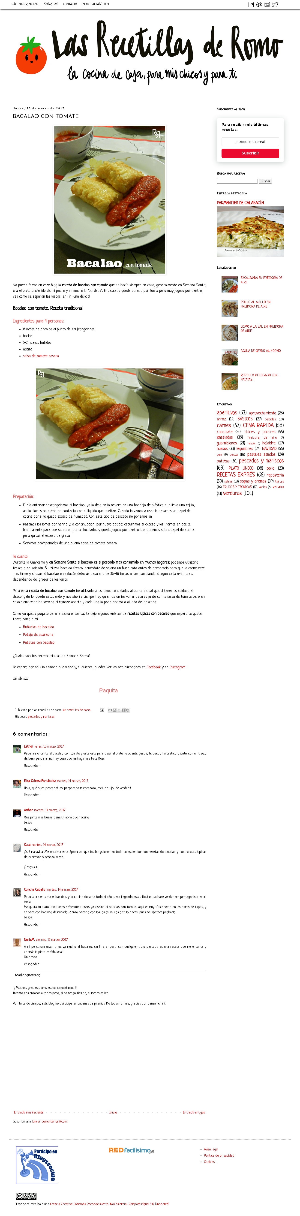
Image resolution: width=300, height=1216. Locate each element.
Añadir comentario (27, 976)
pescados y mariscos (41, 717)
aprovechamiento (262, 413)
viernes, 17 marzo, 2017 (52, 940)
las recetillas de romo (77, 710)
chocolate (225, 432)
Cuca (27, 845)
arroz (221, 419)
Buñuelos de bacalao (38, 627)
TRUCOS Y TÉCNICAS (237, 487)
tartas (279, 482)
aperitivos (227, 413)
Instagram (177, 667)
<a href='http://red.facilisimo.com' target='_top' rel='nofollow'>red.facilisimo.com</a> (131, 1151)
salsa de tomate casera (41, 356)
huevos (222, 449)
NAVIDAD (269, 449)
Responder (31, 766)
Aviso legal (211, 1150)
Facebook (154, 667)
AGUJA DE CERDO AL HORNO (261, 351)
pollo (270, 468)
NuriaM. (29, 940)
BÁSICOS (245, 419)
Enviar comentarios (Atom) (50, 1122)
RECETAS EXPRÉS (236, 475)
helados (251, 443)
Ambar (28, 810)
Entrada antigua (194, 1113)
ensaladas (225, 437)
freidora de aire (262, 438)
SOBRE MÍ (51, 4)
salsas (228, 482)
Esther (28, 747)
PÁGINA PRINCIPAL (25, 4)
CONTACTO (70, 4)
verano (278, 487)
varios (263, 487)
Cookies (209, 1162)
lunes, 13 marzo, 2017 (49, 747)
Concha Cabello (34, 890)
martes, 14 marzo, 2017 (72, 781)
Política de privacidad (219, 1156)
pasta (234, 455)
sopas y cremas (253, 481)
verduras (232, 493)
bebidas (270, 420)
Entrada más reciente (28, 1113)
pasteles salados (261, 454)
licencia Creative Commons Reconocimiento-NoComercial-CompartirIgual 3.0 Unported (109, 1204)
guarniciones (227, 443)
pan (219, 455)
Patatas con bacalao (38, 642)
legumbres (245, 449)
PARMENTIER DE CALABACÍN (240, 203)
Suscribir (250, 153)
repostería (275, 475)
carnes (224, 425)
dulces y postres (260, 432)
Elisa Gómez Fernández (40, 781)
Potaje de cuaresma (38, 635)
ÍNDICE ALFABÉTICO (95, 4)
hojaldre (269, 443)
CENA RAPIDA (258, 425)
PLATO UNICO (241, 468)
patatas (223, 461)
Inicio (113, 1113)
